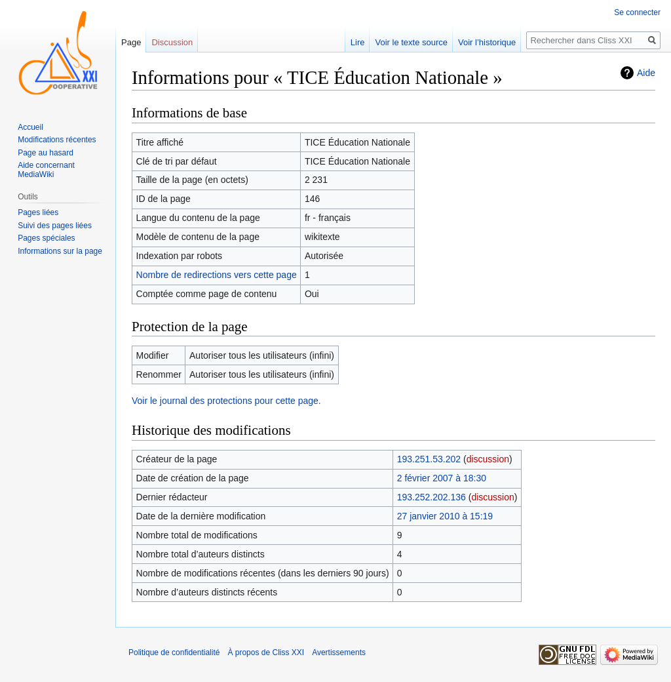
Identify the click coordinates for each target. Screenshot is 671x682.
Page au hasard (45, 152)
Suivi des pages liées (55, 225)
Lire (358, 42)
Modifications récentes (57, 139)
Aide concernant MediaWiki (46, 170)
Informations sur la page (60, 251)
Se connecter (637, 12)
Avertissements (339, 652)
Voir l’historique (487, 42)
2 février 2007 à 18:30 (441, 478)
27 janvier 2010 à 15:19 (445, 516)
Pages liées (38, 212)
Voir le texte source (411, 42)
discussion (488, 459)
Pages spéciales (46, 238)
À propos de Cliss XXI (265, 652)
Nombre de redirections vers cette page (216, 275)
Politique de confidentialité (174, 652)
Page (131, 42)
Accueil (30, 127)
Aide (646, 73)
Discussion (172, 42)
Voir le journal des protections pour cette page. (226, 400)
